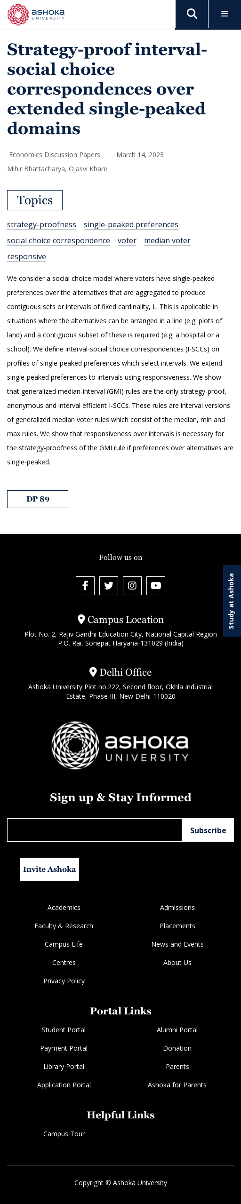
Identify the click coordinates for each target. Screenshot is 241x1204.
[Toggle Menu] (225, 14)
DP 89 (37, 498)
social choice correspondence (58, 240)
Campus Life (64, 944)
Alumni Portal (177, 1029)
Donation (177, 1048)
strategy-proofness (41, 224)
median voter (167, 240)
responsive (26, 256)
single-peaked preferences (131, 224)
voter (127, 240)
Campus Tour (64, 1133)
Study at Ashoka (230, 601)
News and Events (177, 944)
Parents (177, 1066)
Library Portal (63, 1066)
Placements (177, 925)
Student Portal (64, 1029)
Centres (64, 962)
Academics (64, 907)
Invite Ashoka (49, 869)
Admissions (177, 907)
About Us (177, 962)
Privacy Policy (64, 980)
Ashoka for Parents (177, 1084)
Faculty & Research (63, 925)
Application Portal (64, 1084)
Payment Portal (64, 1048)
